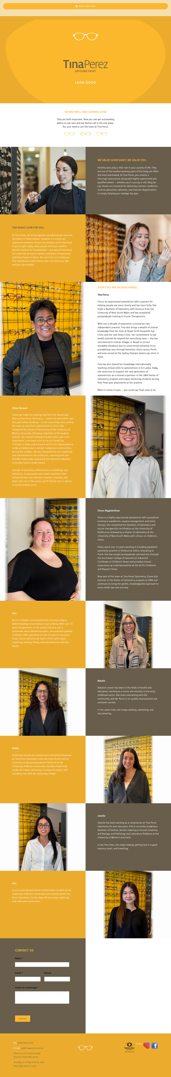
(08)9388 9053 (25, 1042)
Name (19, 958)
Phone (47, 973)
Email (19, 973)
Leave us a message (27, 987)
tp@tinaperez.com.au (32, 1048)
